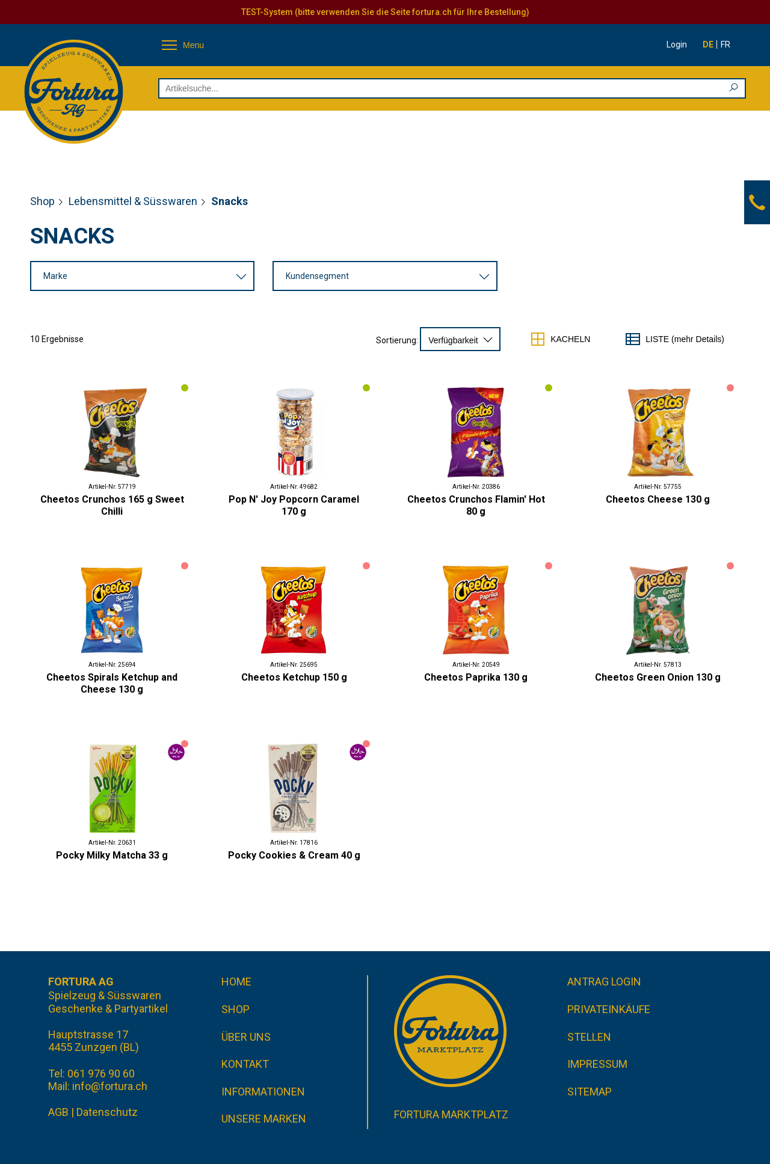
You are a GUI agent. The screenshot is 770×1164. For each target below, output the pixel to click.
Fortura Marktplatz (451, 1114)
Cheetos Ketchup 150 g (294, 677)
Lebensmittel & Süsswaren (133, 201)
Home (236, 981)
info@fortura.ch (109, 1086)
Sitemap (589, 1091)
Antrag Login (604, 981)
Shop (42, 201)
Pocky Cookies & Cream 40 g (294, 855)
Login (677, 44)
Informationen (263, 1091)
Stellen (589, 1037)
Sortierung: (397, 340)
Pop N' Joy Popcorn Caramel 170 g (294, 505)
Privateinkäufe (608, 1009)
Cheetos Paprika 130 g (476, 677)
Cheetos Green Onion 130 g (658, 677)
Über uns (246, 1037)
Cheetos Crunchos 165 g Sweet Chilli (112, 505)
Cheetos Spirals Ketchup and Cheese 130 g (111, 683)
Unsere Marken (263, 1118)
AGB (58, 1112)
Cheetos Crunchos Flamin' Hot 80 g (476, 505)
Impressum (597, 1064)
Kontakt (245, 1064)
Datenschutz (107, 1112)
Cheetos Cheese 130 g (658, 499)
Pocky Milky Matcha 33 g (112, 855)
